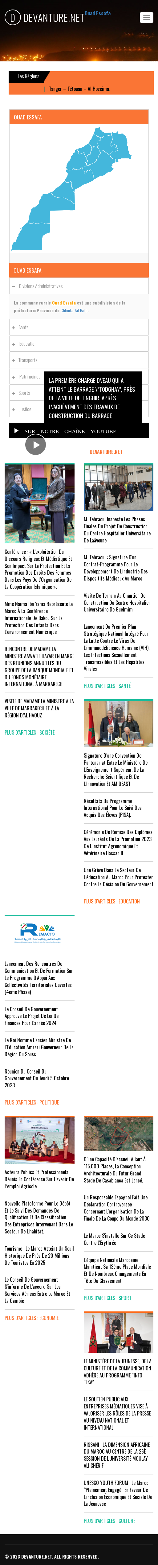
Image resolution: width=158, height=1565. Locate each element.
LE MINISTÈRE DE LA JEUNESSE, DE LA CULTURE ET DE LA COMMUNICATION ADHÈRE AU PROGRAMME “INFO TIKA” (118, 1371)
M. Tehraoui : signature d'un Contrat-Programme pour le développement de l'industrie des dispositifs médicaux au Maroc (116, 567)
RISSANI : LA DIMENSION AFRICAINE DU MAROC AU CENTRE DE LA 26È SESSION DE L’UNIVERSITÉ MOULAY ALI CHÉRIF (117, 1455)
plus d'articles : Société (30, 732)
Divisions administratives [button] (39, 285)
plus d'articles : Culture (109, 1520)
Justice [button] (23, 409)
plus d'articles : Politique (32, 1102)
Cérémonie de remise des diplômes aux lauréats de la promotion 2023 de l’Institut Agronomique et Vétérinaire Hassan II (118, 842)
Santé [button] (22, 327)
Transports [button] (26, 359)
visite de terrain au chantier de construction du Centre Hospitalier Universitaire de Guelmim (117, 602)
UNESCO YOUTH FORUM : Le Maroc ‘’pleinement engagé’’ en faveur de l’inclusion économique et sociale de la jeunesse (118, 1493)
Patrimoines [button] (27, 376)
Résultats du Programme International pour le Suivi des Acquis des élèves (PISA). (113, 808)
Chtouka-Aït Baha (74, 310)
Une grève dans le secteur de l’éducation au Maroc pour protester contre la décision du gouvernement (118, 877)
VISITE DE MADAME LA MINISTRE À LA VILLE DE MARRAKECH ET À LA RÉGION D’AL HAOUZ (39, 708)
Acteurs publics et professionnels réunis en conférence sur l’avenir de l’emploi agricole (39, 1179)
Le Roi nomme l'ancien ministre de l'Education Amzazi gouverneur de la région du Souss (39, 1047)
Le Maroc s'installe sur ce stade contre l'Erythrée (114, 1239)
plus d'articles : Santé (107, 685)
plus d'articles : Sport (108, 1298)
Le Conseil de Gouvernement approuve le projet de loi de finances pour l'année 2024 (32, 1016)
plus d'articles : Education (112, 901)
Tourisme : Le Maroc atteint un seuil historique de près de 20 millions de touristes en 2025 (39, 1255)
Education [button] (26, 343)
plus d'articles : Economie (32, 1318)
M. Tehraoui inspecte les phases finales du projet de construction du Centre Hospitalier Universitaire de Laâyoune (117, 529)
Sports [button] (22, 392)
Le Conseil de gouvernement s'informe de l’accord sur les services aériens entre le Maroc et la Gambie (37, 1290)
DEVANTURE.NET (45, 17)
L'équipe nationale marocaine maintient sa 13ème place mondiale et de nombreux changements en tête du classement (117, 1270)
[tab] (79, 286)
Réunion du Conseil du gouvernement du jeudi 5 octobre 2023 (37, 1078)
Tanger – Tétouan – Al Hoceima (82, 88)
